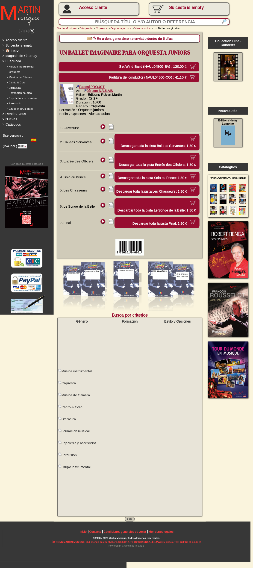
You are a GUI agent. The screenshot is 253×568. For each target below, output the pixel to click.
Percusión (69, 455)
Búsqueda (11, 61)
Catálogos (11, 124)
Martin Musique (66, 28)
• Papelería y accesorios (22, 98)
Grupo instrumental (76, 467)
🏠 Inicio (10, 51)
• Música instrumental (20, 66)
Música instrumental (77, 371)
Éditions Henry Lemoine (227, 132)
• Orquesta (13, 72)
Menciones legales (161, 532)
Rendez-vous (14, 114)
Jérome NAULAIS (98, 91)
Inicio (83, 532)
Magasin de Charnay (19, 56)
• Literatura (14, 87)
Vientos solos (142, 28)
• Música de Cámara (19, 77)
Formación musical (76, 431)
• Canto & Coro (16, 82)
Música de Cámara (76, 395)
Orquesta (101, 28)
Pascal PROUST (90, 87)
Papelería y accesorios (79, 443)
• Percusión (14, 103)
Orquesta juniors (120, 28)
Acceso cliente (93, 7)
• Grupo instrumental (20, 108)
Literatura (69, 419)
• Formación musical (19, 92)
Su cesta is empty (17, 45)
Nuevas (9, 119)
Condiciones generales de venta (124, 532)
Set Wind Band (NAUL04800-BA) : (154, 66)
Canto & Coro (72, 407)
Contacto (95, 532)
